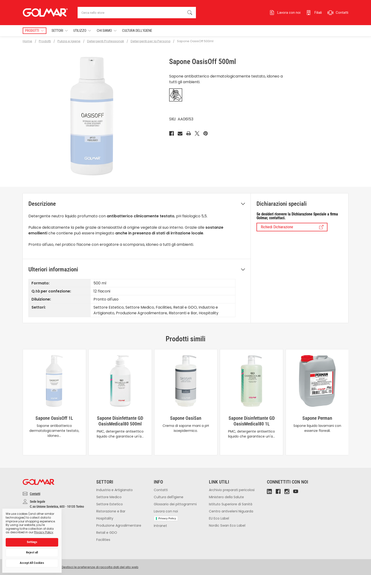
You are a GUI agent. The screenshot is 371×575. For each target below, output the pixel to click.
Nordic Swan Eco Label (227, 525)
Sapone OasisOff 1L (54, 418)
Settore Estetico (109, 504)
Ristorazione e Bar (110, 511)
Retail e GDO (106, 532)
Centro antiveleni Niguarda (231, 511)
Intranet (160, 525)
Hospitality (104, 518)
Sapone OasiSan (185, 418)
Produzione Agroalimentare (118, 525)
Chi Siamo (106, 30)
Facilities (103, 539)
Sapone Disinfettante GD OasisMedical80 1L (252, 421)
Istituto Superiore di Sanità (230, 504)
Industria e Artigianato (114, 490)
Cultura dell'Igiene (137, 30)
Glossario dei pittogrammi (175, 504)
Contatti (35, 494)
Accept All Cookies (32, 563)
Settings (32, 542)
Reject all (32, 552)
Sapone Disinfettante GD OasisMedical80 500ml (120, 421)
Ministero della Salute (226, 497)
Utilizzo (82, 30)
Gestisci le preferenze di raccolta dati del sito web (99, 567)
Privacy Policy (167, 518)
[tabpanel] (54, 402)
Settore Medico (109, 497)
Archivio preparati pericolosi (232, 490)
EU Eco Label (219, 518)
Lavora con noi (166, 511)
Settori (60, 30)
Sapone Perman (317, 418)
